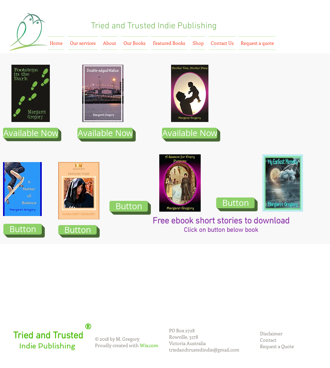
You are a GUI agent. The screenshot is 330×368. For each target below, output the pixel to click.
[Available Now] (30, 133)
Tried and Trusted (123, 26)
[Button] (22, 229)
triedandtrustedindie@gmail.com (204, 349)
